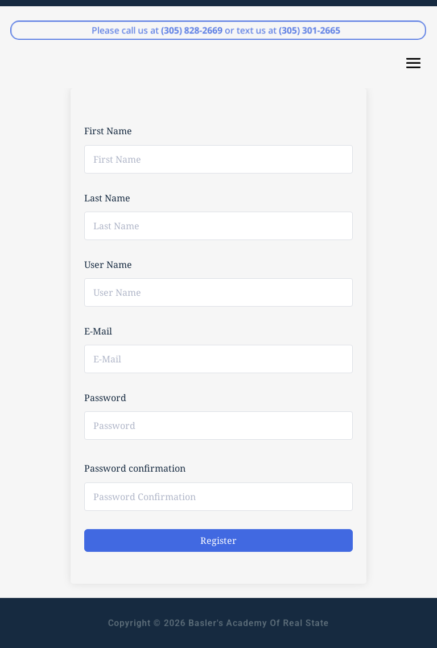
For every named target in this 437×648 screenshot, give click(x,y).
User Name (108, 264)
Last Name (107, 198)
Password (105, 397)
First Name (108, 131)
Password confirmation (134, 468)
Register (218, 540)
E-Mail (98, 331)
